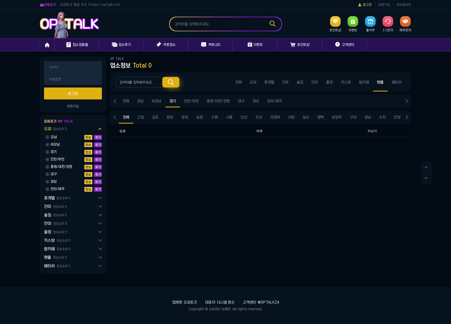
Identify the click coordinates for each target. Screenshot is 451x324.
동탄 (170, 117)
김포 (155, 117)
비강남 (157, 101)
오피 (55, 129)
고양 (140, 117)
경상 (256, 101)
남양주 (337, 117)
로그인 (365, 5)
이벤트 (255, 44)
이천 (291, 117)
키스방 (57, 240)
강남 (140, 101)
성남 (368, 117)
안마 (55, 223)
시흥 (229, 117)
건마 (55, 206)
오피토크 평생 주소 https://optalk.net (90, 4)
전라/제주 (274, 101)
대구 (241, 101)
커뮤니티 (210, 44)
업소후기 (121, 44)
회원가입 (384, 4)
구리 (353, 117)
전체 (238, 82)
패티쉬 (57, 266)
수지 (382, 117)
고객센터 (344, 44)
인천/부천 (191, 101)
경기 (173, 101)
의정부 (275, 117)
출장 (55, 232)
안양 (397, 117)
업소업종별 (77, 44)
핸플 (55, 257)
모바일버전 (404, 4)
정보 (88, 137)
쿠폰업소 (166, 44)
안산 (244, 117)
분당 (184, 117)
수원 (214, 117)
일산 (306, 117)
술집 (55, 215)
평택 (320, 117)
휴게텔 (57, 198)
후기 (98, 137)
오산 (258, 117)
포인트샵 (300, 44)
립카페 (57, 249)
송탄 (199, 117)
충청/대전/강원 (218, 101)
